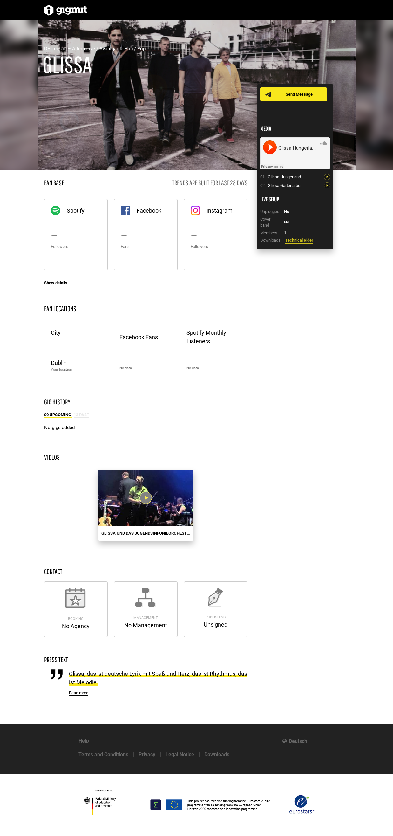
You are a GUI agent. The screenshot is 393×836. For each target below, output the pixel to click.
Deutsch (298, 741)
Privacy (147, 754)
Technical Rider (299, 240)
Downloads (216, 754)
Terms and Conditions (103, 754)
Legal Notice (180, 754)
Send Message (299, 94)
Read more (78, 692)
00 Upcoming (58, 414)
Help (83, 741)
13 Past (81, 414)
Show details (55, 282)
